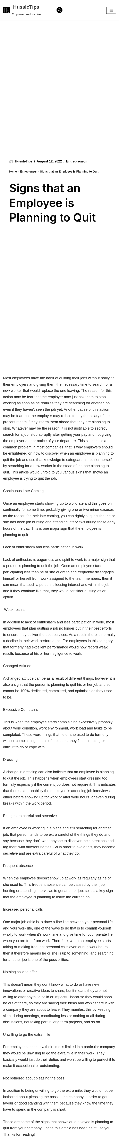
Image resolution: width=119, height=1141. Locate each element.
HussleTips (24, 161)
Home (13, 171)
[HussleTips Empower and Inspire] (22, 10)
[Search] (59, 10)
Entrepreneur (76, 161)
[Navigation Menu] (111, 10)
